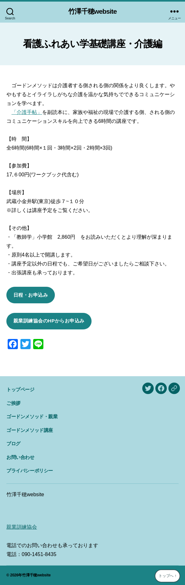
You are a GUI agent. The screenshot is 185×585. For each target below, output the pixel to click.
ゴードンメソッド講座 (29, 430)
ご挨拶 (13, 403)
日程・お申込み (30, 295)
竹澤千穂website (92, 11)
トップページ (20, 389)
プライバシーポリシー (29, 470)
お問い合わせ (20, 457)
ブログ (13, 443)
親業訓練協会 (21, 527)
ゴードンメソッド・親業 (31, 416)
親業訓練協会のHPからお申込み (49, 320)
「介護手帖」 (26, 112)
